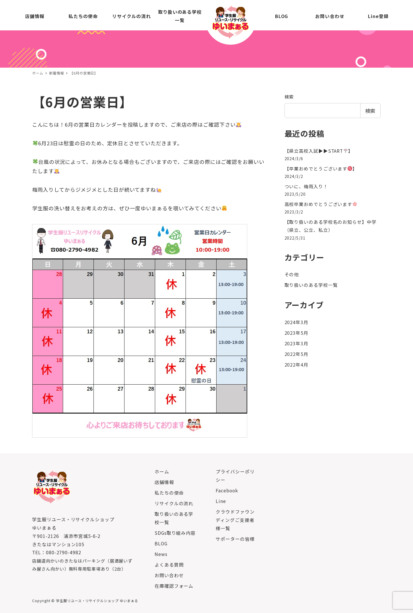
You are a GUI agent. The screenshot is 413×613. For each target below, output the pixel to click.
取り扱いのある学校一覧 (311, 285)
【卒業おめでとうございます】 (321, 168)
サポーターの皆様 (235, 539)
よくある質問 (169, 564)
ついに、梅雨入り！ (306, 186)
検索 (289, 96)
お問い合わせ (169, 575)
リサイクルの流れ (174, 503)
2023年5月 (296, 333)
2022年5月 (296, 354)
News (161, 554)
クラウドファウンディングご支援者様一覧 (235, 520)
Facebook (227, 490)
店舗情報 (164, 482)
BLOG (161, 543)
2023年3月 (296, 343)
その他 (292, 274)
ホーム (162, 471)
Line (221, 501)
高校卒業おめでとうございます (321, 204)
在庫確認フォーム (174, 586)
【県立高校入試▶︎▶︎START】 (319, 151)
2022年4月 (296, 364)
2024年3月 (296, 322)
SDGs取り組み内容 (175, 533)
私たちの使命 (169, 492)
